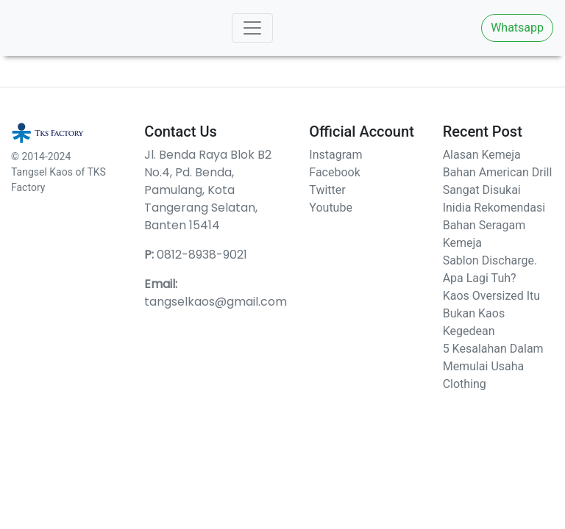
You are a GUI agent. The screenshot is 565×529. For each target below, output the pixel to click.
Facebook (334, 172)
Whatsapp (517, 28)
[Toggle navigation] (252, 28)
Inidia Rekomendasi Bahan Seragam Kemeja (494, 225)
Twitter (327, 190)
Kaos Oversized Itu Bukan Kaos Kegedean (492, 313)
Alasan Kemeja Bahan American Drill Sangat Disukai (497, 172)
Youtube (330, 208)
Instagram (335, 155)
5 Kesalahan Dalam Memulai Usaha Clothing (493, 366)
